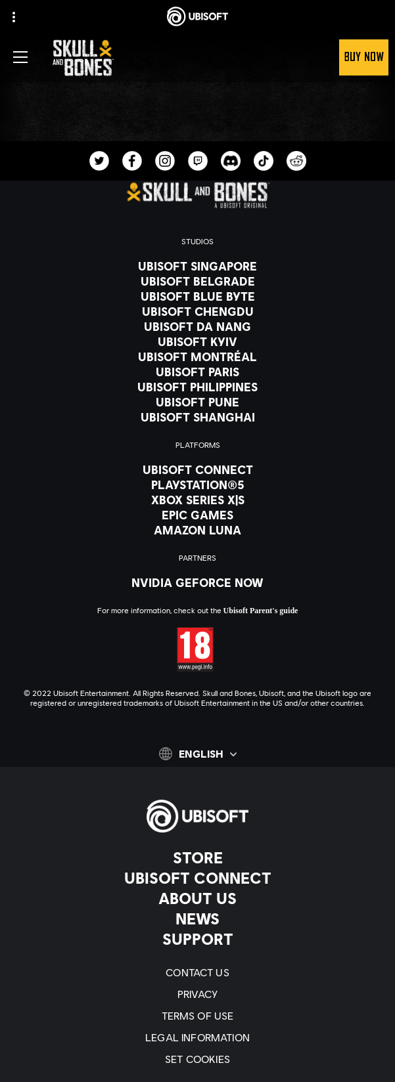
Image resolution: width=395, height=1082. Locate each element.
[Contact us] (197, 972)
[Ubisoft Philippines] (197, 386)
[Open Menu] (20, 57)
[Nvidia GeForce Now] (197, 582)
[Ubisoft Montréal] (197, 356)
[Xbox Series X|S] (197, 499)
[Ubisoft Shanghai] (197, 416)
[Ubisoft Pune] (197, 401)
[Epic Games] (197, 514)
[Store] (197, 857)
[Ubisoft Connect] (197, 877)
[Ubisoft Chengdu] (197, 311)
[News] (197, 918)
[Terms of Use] (197, 1015)
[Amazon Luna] (197, 529)
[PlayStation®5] (197, 484)
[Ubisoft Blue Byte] (197, 296)
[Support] (197, 938)
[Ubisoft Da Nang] (197, 326)
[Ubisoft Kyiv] (197, 341)
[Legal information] (197, 1037)
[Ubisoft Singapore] (197, 265)
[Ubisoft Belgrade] (197, 281)
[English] (198, 753)
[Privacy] (197, 993)
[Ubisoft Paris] (197, 371)
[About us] (197, 898)
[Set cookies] (197, 1058)
